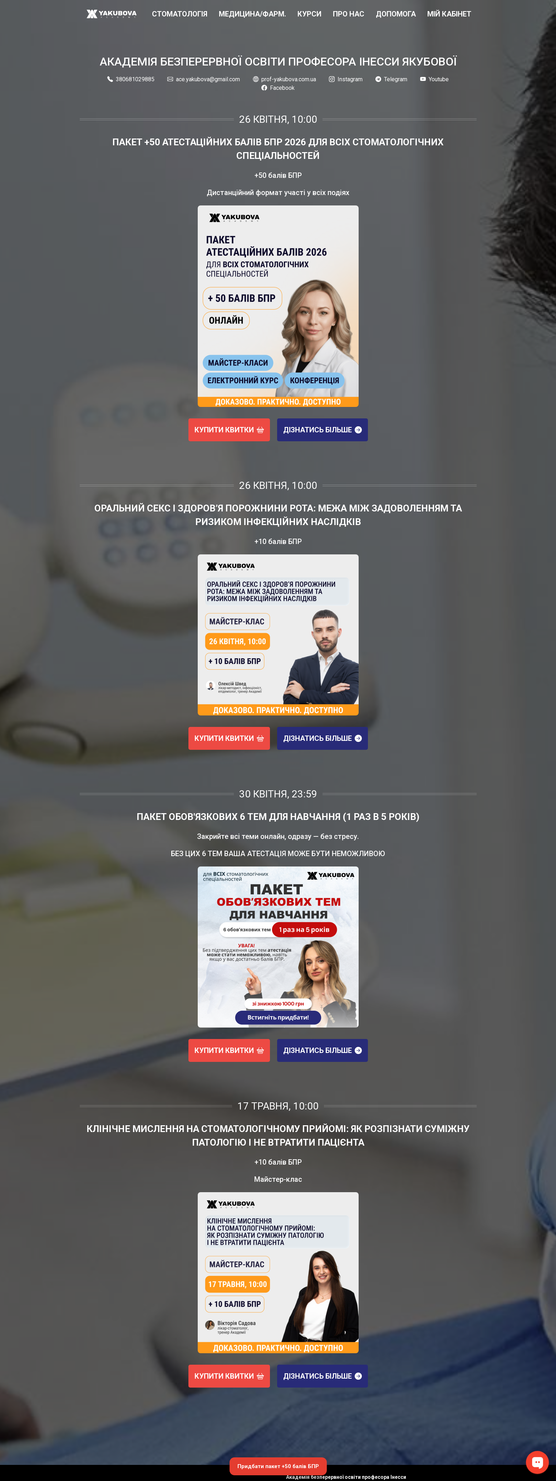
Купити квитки (229, 430)
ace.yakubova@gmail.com (203, 79)
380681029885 (130, 79)
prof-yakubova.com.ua (284, 79)
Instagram (346, 79)
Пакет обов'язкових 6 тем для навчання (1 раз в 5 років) (278, 816)
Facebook (278, 87)
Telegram (391, 79)
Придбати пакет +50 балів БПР (278, 1466)
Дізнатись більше (322, 430)
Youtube (434, 79)
